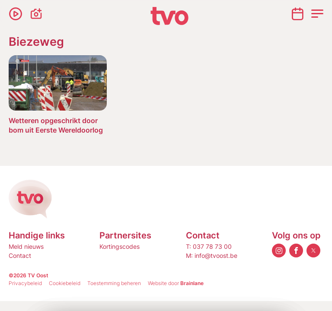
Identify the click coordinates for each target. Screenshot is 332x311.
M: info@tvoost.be (211, 255)
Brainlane (192, 283)
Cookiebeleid (64, 283)
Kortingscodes (119, 246)
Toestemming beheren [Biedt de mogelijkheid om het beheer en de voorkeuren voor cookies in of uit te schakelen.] (114, 283)
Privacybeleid (25, 283)
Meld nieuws (26, 246)
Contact (20, 255)
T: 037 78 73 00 (209, 246)
